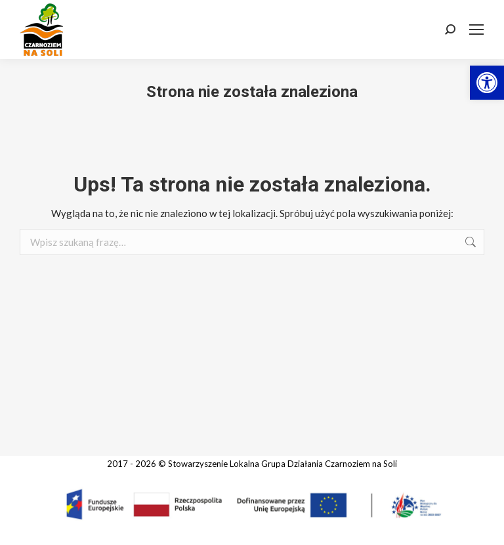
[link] (487, 83)
